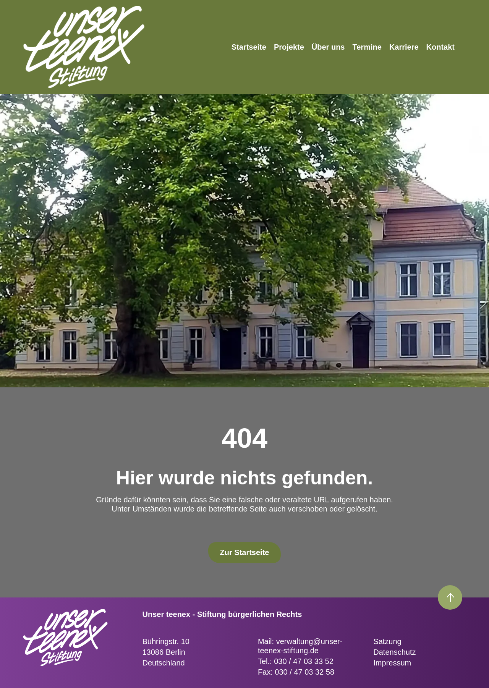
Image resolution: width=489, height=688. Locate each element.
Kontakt (440, 47)
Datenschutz (394, 652)
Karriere (404, 47)
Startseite (249, 47)
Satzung (387, 641)
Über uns (328, 47)
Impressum (392, 663)
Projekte (289, 47)
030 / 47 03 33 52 (304, 661)
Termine (367, 47)
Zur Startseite (244, 552)
